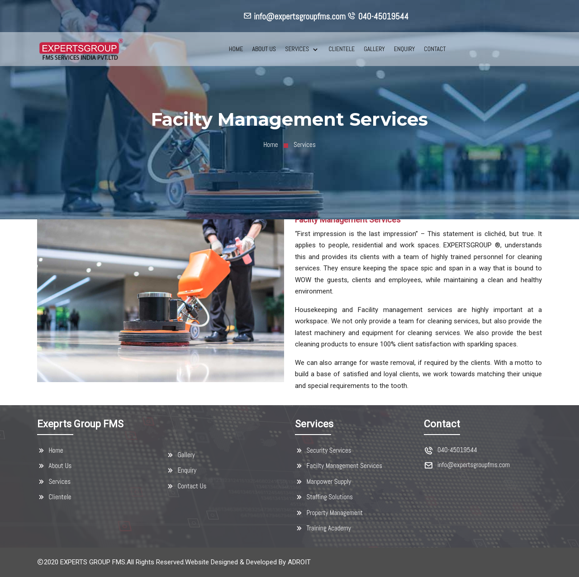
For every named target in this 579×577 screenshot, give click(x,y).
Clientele (54, 496)
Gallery (180, 454)
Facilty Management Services (338, 465)
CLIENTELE (342, 49)
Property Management (329, 512)
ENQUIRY (404, 49)
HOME (236, 49)
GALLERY (374, 49)
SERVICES (297, 49)
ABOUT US (264, 49)
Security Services (323, 450)
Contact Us (186, 486)
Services (54, 481)
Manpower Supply (323, 481)
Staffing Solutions (324, 496)
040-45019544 (457, 450)
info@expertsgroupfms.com (473, 465)
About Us (54, 465)
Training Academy (323, 528)
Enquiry (181, 470)
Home (270, 144)
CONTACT (435, 49)
